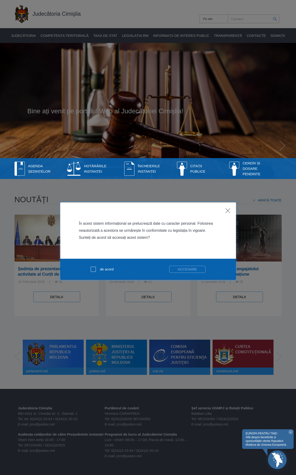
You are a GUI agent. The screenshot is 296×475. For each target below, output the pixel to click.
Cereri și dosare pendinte (251, 168)
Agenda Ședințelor (39, 168)
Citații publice (197, 168)
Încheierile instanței (149, 168)
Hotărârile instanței (95, 168)
